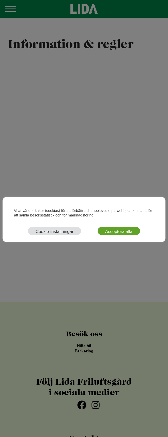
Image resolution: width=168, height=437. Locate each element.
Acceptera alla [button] (119, 231)
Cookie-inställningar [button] (54, 231)
